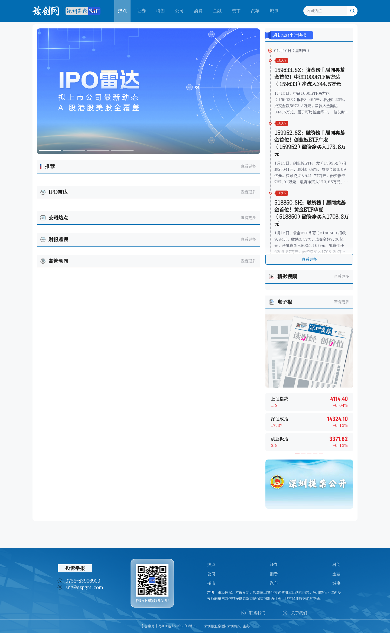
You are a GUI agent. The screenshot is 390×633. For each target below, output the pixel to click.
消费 (198, 10)
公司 (179, 10)
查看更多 (248, 166)
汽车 (255, 10)
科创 (160, 10)
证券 (141, 10)
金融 (217, 10)
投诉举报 (75, 568)
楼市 (236, 10)
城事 (274, 10)
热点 (211, 564)
